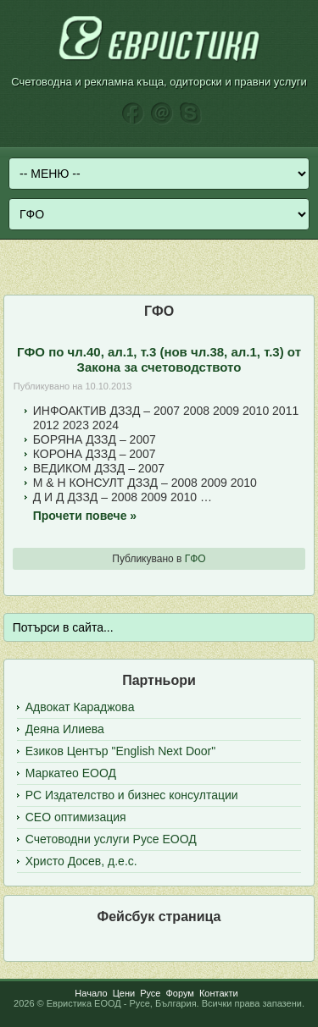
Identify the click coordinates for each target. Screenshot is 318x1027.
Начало (91, 993)
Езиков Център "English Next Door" (120, 751)
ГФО (195, 559)
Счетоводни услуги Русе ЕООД (111, 839)
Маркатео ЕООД (70, 773)
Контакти (218, 993)
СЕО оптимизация (75, 817)
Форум (179, 993)
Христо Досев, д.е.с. (81, 861)
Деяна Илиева (64, 729)
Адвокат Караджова (80, 707)
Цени (124, 993)
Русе (150, 993)
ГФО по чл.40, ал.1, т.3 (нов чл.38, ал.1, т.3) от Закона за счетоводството (159, 359)
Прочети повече (85, 515)
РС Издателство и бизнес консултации (131, 795)
